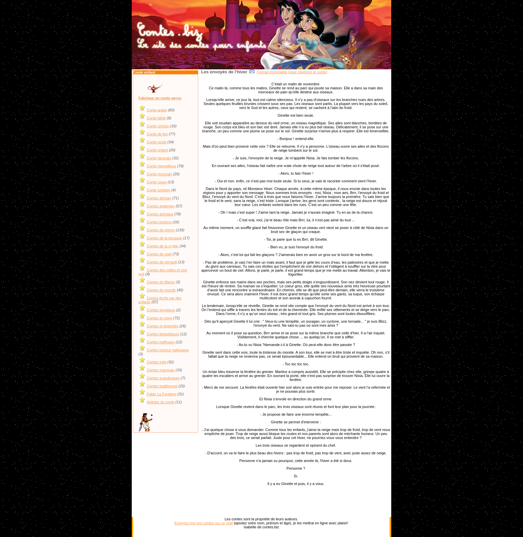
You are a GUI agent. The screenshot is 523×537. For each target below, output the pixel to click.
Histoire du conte (160, 402)
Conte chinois (158, 126)
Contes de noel (159, 254)
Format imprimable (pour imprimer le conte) (291, 72)
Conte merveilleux (161, 166)
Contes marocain (160, 370)
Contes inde (156, 362)
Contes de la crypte (162, 246)
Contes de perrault (162, 262)
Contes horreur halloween (168, 350)
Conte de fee (157, 134)
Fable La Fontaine (161, 394)
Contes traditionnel (162, 386)
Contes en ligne (159, 318)
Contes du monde (161, 290)
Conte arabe (157, 110)
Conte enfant (157, 150)
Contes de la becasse (164, 238)
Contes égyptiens (161, 310)
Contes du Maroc (161, 282)
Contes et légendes (162, 326)
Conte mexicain (159, 174)
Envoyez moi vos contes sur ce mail (203, 523)
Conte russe (156, 182)
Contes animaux (160, 214)
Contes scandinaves (163, 378)
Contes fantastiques (163, 334)
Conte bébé (156, 118)
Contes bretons (159, 222)
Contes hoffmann (161, 342)
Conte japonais (159, 158)
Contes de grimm (161, 230)
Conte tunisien (158, 190)
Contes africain (159, 198)
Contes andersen (161, 206)
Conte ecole (156, 142)
